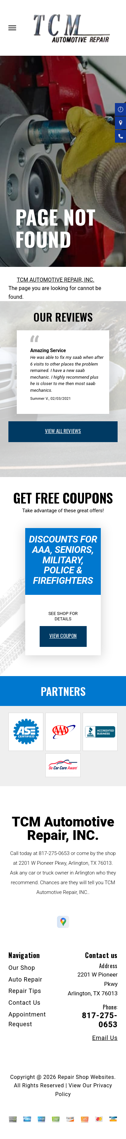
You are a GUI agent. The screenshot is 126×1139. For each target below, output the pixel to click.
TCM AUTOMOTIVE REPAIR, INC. (55, 280)
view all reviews (63, 430)
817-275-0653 (54, 853)
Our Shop (21, 967)
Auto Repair (25, 979)
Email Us (105, 1038)
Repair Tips (24, 990)
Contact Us (24, 1002)
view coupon (63, 635)
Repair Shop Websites (86, 1077)
